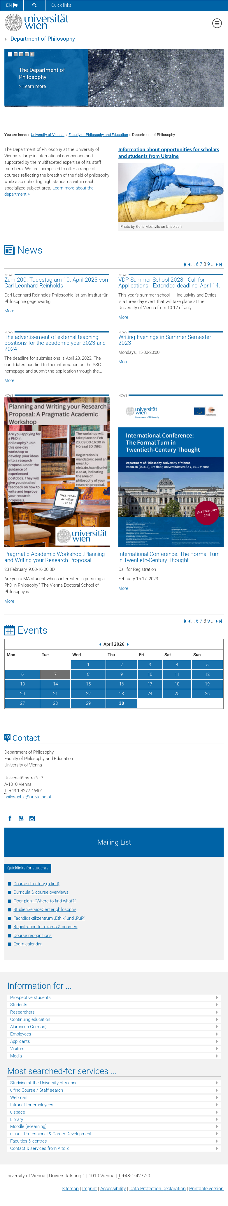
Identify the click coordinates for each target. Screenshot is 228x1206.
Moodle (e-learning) (28, 1126)
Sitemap (70, 1188)
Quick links (61, 5)
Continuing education (30, 1019)
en (11, 5)
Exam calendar (27, 944)
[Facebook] (9, 817)
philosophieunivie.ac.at (27, 797)
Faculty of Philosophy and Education (98, 134)
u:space (17, 1112)
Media (16, 1056)
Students (18, 1004)
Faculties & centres (28, 1141)
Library (16, 1119)
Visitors (17, 1048)
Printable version (206, 1188)
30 (121, 703)
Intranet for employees (31, 1104)
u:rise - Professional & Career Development (51, 1133)
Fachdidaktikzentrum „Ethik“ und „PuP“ (49, 918)
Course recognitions (32, 935)
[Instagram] (32, 817)
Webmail (18, 1097)
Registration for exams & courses (45, 926)
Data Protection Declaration (157, 1188)
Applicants (20, 1041)
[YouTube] (21, 817)
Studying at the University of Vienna (44, 1083)
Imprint (89, 1188)
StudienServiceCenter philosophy (44, 909)
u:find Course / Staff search (36, 1090)
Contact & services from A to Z (39, 1148)
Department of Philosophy (42, 39)
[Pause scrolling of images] (32, 54)
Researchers (22, 1012)
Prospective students (30, 997)
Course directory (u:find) (36, 883)
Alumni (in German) (28, 1026)
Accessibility (113, 1188)
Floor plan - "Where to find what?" (44, 901)
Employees (20, 1034)
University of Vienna (47, 134)
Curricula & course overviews (41, 892)
